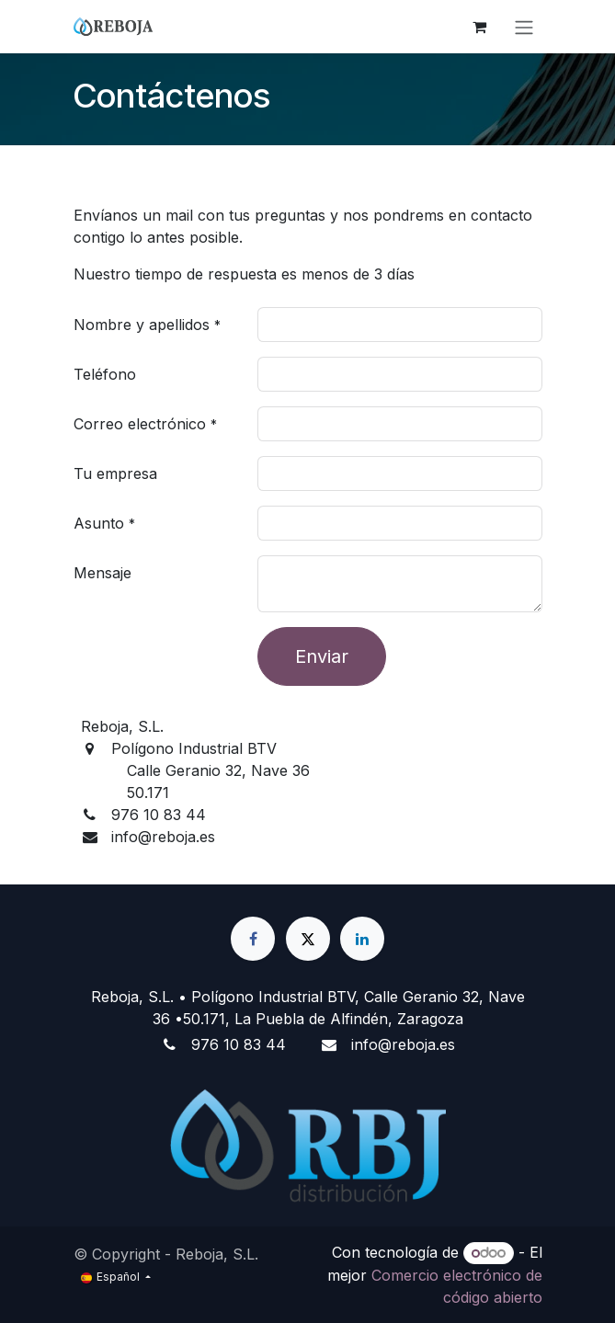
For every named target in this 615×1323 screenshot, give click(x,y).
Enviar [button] (321, 656)
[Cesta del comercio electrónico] (479, 26)
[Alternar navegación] (524, 26)
